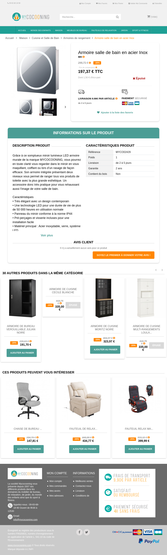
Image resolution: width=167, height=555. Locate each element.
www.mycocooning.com (19, 545)
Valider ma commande (137, 3)
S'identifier (157, 3)
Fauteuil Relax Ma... (139, 428)
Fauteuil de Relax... (83, 428)
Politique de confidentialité (82, 516)
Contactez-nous (83, 486)
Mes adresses (56, 495)
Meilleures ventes (84, 481)
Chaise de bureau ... (28, 428)
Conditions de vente (82, 497)
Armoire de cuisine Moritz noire (104, 328)
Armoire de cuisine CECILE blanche (63, 291)
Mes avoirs (54, 491)
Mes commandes (58, 486)
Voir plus (47, 235)
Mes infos (54, 500)
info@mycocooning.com (25, 519)
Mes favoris (101, 3)
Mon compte (85, 3)
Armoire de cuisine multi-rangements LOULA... (146, 329)
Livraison (79, 491)
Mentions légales (83, 509)
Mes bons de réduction (55, 507)
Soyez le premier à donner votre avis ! (123, 255)
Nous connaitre (83, 504)
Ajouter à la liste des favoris (116, 112)
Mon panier (118, 3)
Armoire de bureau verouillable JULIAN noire (20, 329)
